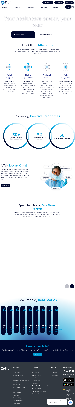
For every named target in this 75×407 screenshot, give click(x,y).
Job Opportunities (18, 389)
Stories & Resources (56, 367)
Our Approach (54, 362)
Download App (17, 387)
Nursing (15, 359)
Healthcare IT (16, 374)
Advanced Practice (18, 364)
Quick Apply (59, 2)
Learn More (5, 185)
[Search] (73, 7)
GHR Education (48, 2)
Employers (18, 7)
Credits (47, 400)
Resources (31, 7)
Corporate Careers (55, 364)
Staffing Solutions (36, 377)
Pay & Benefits (17, 381)
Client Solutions (50, 34)
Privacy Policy (41, 400)
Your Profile (16, 384)
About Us (53, 356)
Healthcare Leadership (19, 376)
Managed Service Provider (39, 380)
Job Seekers (16, 356)
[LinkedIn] (70, 360)
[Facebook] (64, 360)
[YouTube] (73, 360)
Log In (68, 7)
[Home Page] (6, 2)
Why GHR (44, 7)
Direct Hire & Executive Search (40, 375)
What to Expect (17, 379)
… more (22, 311)
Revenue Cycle (36, 369)
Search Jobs (69, 2)
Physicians (16, 367)
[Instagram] (67, 360)
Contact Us (56, 7)
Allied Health (16, 362)
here (69, 388)
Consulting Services (37, 383)
